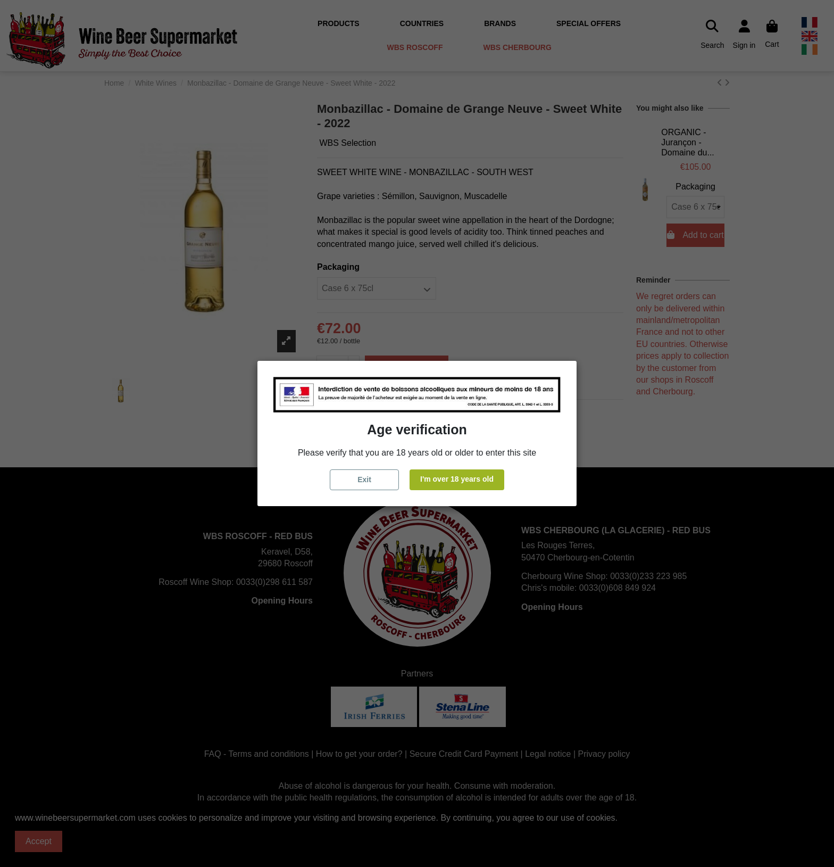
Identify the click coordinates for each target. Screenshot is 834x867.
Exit (364, 479)
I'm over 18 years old (457, 479)
